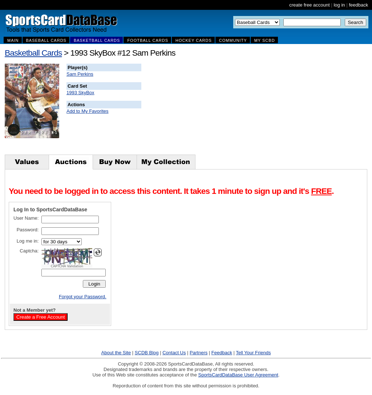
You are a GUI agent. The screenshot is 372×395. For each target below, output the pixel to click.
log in (339, 5)
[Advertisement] (272, 109)
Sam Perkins (79, 74)
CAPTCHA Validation (67, 266)
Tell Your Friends (253, 352)
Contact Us (174, 352)
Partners (198, 352)
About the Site (116, 352)
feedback (358, 5)
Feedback (221, 352)
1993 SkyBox (80, 92)
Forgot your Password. (82, 296)
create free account (309, 5)
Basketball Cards (33, 52)
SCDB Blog (147, 352)
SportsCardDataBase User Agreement (238, 375)
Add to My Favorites (87, 111)
